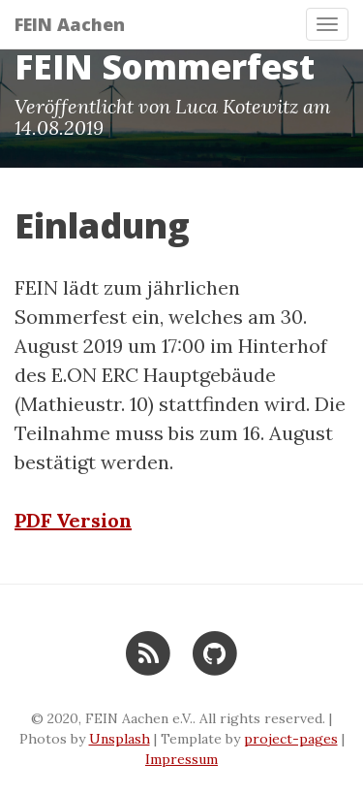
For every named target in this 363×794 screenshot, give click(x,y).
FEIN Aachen (70, 24)
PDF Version (73, 520)
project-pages (291, 738)
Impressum (181, 759)
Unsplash (119, 738)
